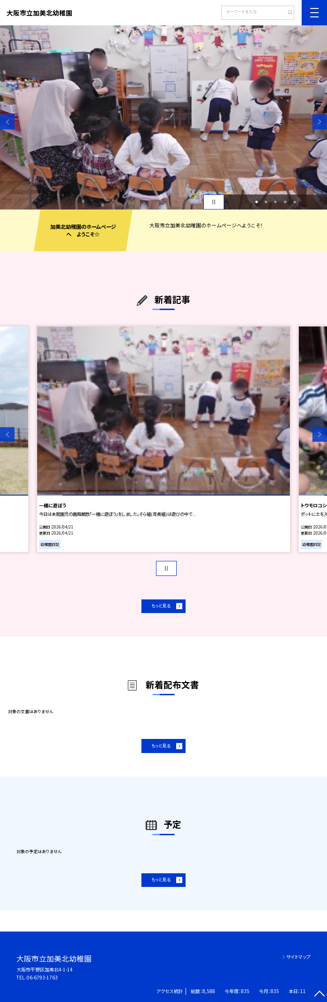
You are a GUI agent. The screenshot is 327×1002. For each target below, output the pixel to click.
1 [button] (256, 202)
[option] (163, 117)
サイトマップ (298, 956)
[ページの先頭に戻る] (319, 994)
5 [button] (294, 202)
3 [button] (275, 202)
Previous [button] (7, 122)
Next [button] (319, 122)
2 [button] (266, 202)
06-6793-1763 (42, 977)
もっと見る (160, 605)
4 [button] (285, 202)
